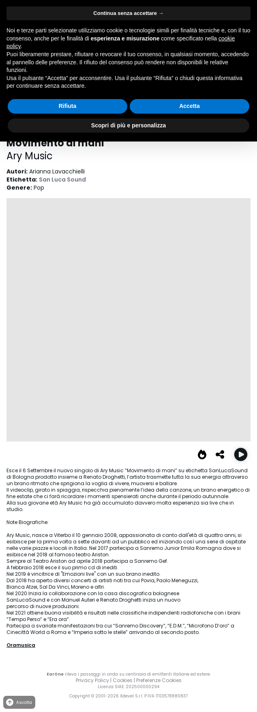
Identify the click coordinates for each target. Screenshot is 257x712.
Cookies (123, 680)
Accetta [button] (189, 106)
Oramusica (20, 645)
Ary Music (29, 156)
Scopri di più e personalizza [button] (128, 125)
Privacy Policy (92, 680)
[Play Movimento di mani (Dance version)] (241, 454)
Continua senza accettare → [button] (128, 13)
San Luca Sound (62, 179)
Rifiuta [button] (68, 106)
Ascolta (18, 702)
